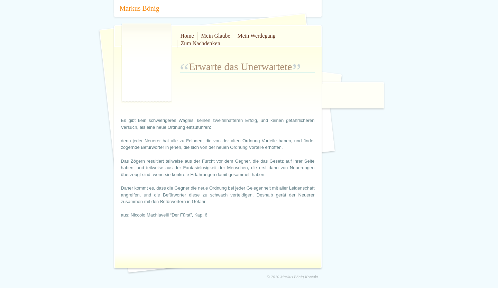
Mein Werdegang (257, 36)
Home (187, 36)
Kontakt (311, 277)
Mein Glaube (215, 36)
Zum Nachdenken (200, 43)
